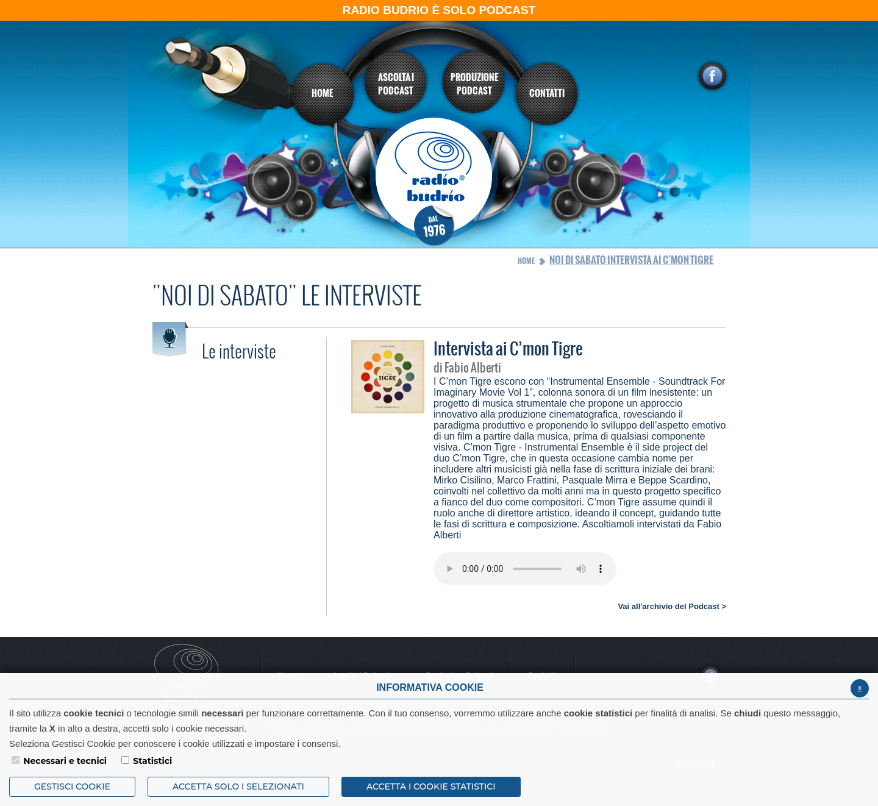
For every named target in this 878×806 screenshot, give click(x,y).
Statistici (152, 760)
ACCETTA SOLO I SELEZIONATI (238, 786)
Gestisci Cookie (72, 786)
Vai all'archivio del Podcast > (672, 606)
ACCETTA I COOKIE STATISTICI (431, 786)
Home (526, 261)
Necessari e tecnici (65, 760)
